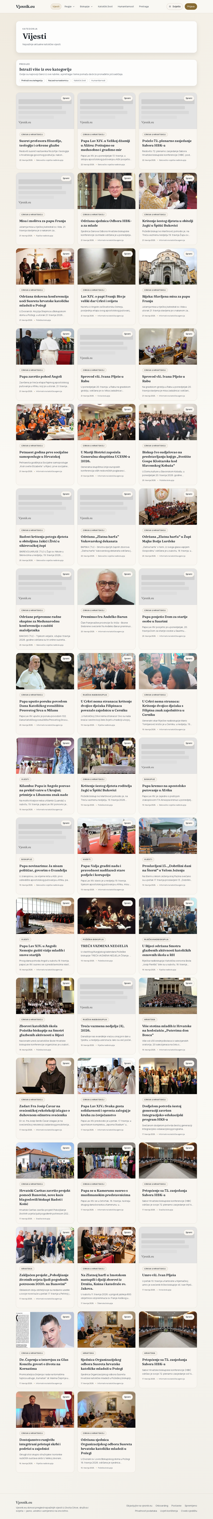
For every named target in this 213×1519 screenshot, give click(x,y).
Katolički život (105, 6)
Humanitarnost (126, 6)
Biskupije (86, 6)
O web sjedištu (189, 1510)
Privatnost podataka (146, 1510)
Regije (70, 6)
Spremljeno (191, 1505)
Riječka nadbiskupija (95, 695)
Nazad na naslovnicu (58, 80)
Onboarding (162, 1505)
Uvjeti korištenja (169, 1510)
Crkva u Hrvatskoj (32, 134)
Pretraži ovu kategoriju (32, 80)
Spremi (66, 98)
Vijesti (56, 6)
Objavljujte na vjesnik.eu (139, 1505)
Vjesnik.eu (25, 6)
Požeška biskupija (93, 939)
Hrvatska (149, 1019)
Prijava (190, 6)
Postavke (176, 1505)
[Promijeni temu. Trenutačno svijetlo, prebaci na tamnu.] (175, 6)
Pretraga (144, 6)
